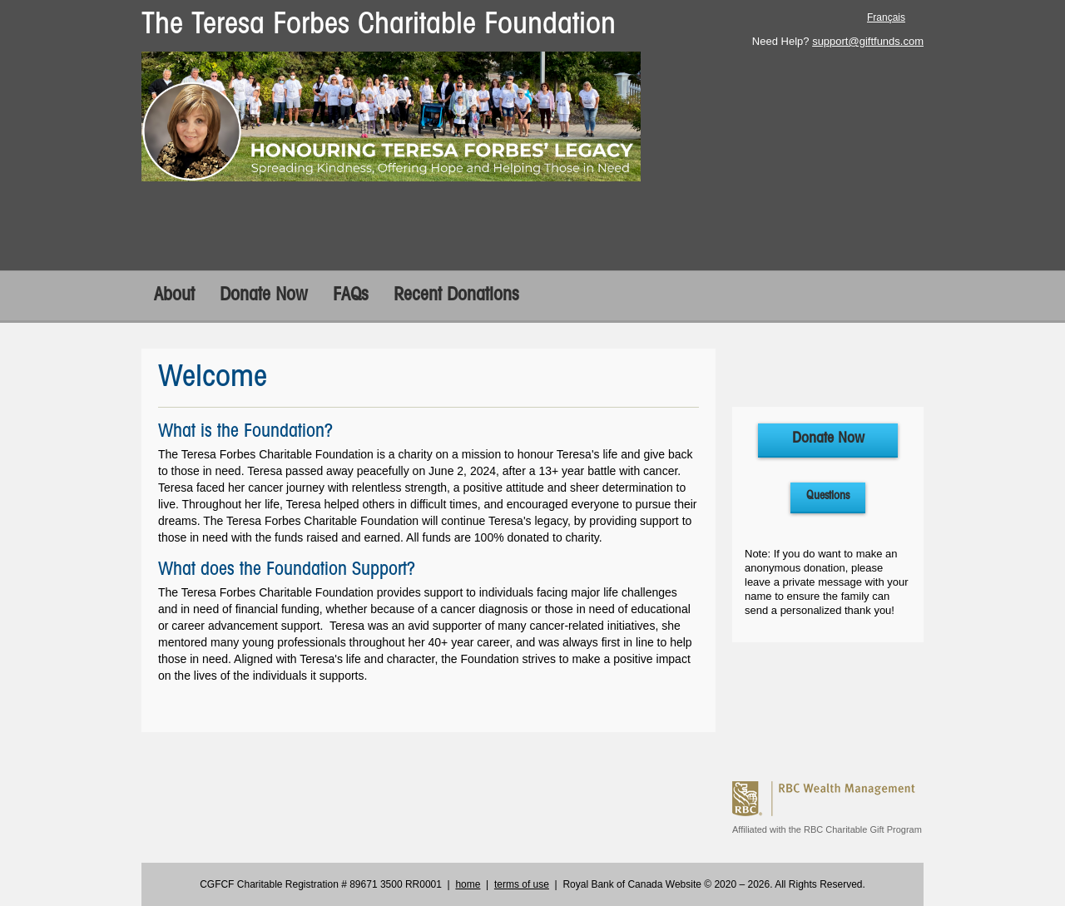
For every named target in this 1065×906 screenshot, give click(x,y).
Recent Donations (456, 295)
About (174, 295)
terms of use (521, 884)
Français (886, 17)
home (467, 884)
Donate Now (264, 295)
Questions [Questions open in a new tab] (828, 496)
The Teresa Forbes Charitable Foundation (378, 25)
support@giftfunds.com (868, 41)
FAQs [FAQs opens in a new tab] (351, 295)
